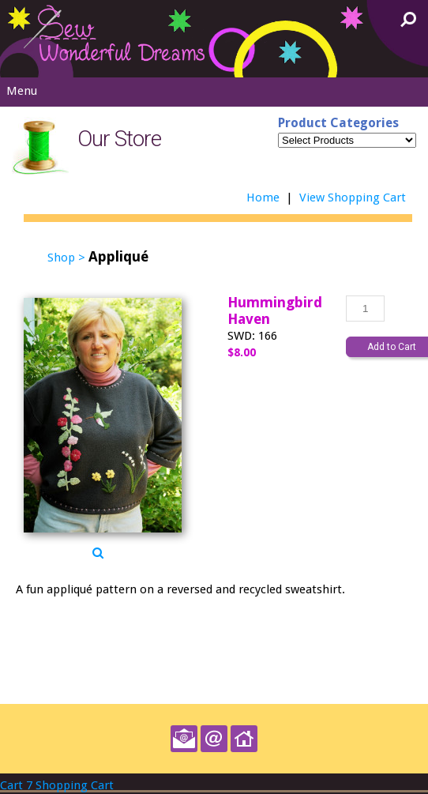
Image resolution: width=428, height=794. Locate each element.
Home (263, 197)
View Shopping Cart (352, 197)
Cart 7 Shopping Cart (57, 785)
